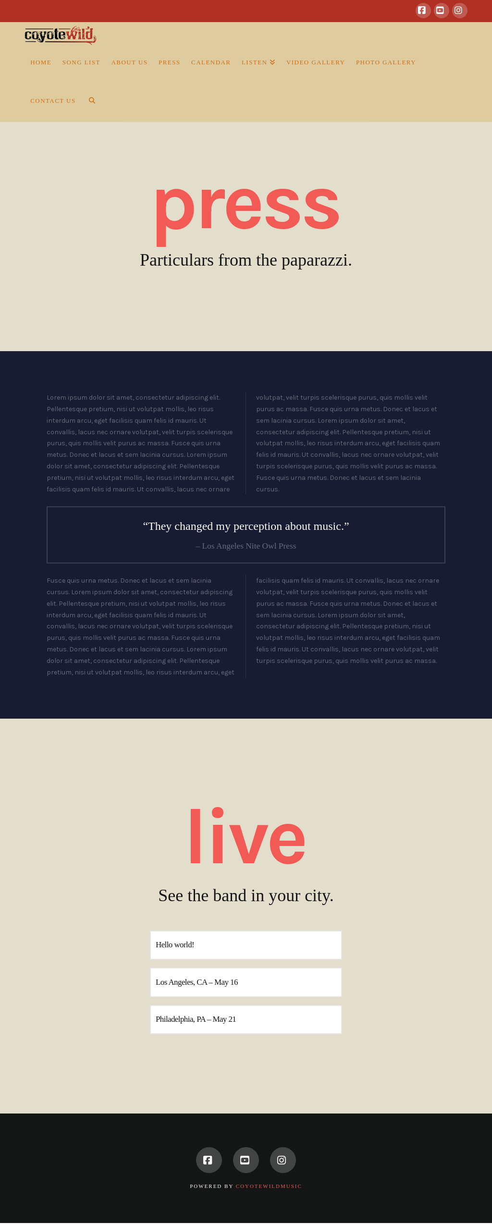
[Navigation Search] (89, 103)
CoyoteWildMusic (269, 1186)
